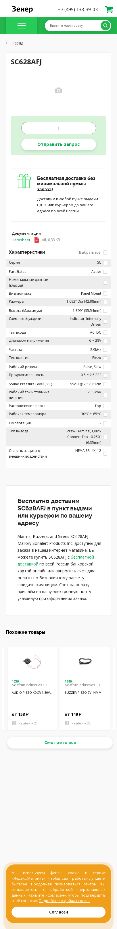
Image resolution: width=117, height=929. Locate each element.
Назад (14, 43)
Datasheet (36, 240)
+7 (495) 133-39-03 (78, 9)
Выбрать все (93, 252)
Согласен (58, 912)
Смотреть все (60, 742)
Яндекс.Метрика (29, 878)
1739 (15, 681)
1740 (68, 681)
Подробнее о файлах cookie (64, 900)
